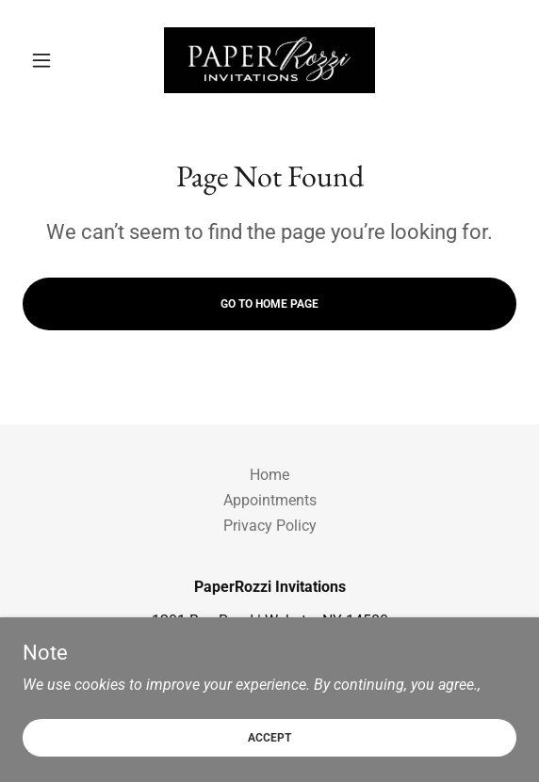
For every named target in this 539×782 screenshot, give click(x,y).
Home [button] (269, 475)
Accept (269, 736)
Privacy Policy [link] (270, 526)
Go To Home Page (269, 304)
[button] (60, 60)
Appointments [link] (270, 500)
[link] (269, 60)
